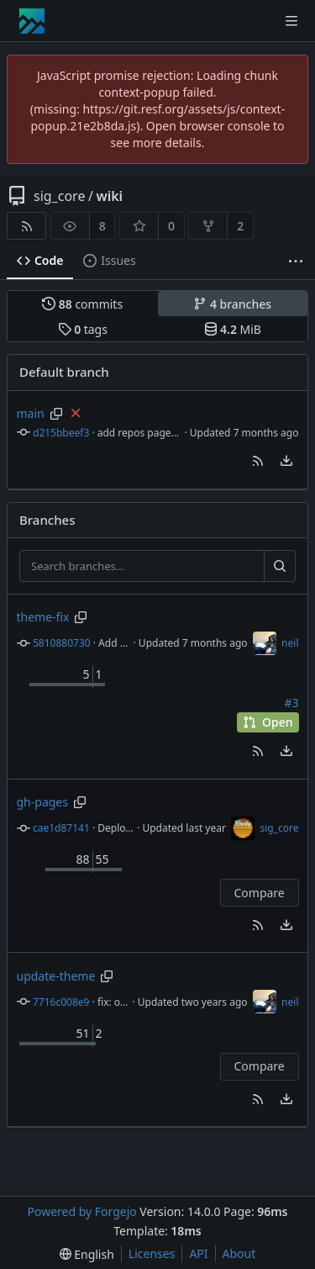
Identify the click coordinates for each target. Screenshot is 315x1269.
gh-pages (42, 802)
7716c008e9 (61, 1002)
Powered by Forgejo (81, 1211)
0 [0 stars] (171, 226)
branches (232, 304)
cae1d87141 (61, 828)
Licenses (152, 1253)
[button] (257, 460)
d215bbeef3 (61, 433)
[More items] (295, 261)
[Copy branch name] (56, 414)
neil (289, 643)
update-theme (56, 976)
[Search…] (280, 566)
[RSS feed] (26, 226)
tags (83, 329)
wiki (109, 196)
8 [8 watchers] (102, 226)
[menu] (286, 460)
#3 (291, 703)
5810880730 (62, 643)
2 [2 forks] (240, 226)
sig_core (59, 196)
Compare (259, 893)
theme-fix (43, 617)
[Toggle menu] (291, 21)
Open (267, 722)
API (198, 1253)
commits (82, 304)
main (31, 413)
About (239, 1253)
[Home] (31, 21)
